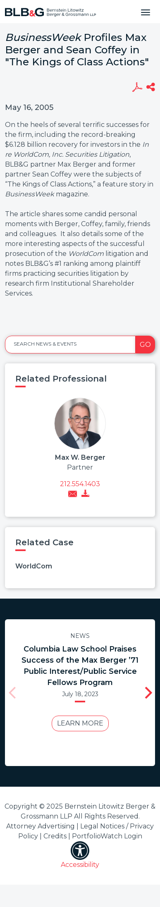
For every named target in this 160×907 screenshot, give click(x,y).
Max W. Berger (80, 457)
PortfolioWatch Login (107, 836)
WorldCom (33, 566)
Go (145, 344)
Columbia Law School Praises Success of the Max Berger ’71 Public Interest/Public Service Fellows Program (77, 665)
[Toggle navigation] (145, 11)
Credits (55, 836)
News (77, 636)
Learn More (78, 723)
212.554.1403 (80, 484)
